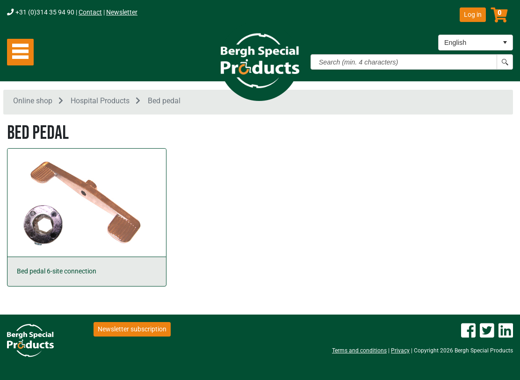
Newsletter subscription (132, 329)
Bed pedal (164, 102)
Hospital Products (100, 102)
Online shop (32, 102)
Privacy (400, 350)
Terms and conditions (359, 350)
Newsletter (121, 12)
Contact (90, 12)
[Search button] (505, 62)
